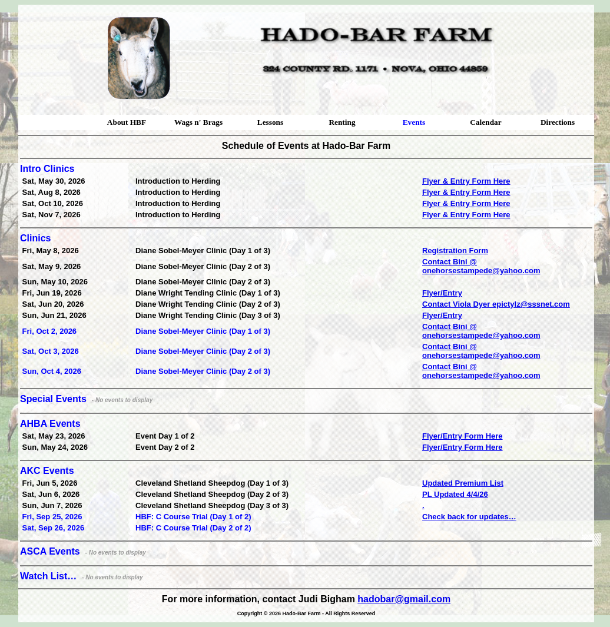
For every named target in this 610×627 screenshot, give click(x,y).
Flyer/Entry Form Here (462, 436)
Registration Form (455, 250)
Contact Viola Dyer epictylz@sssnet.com (496, 304)
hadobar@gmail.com (403, 599)
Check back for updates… (469, 516)
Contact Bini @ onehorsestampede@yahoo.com (481, 266)
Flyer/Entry (442, 292)
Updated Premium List (462, 483)
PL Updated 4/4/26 (455, 494)
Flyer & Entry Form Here (466, 181)
